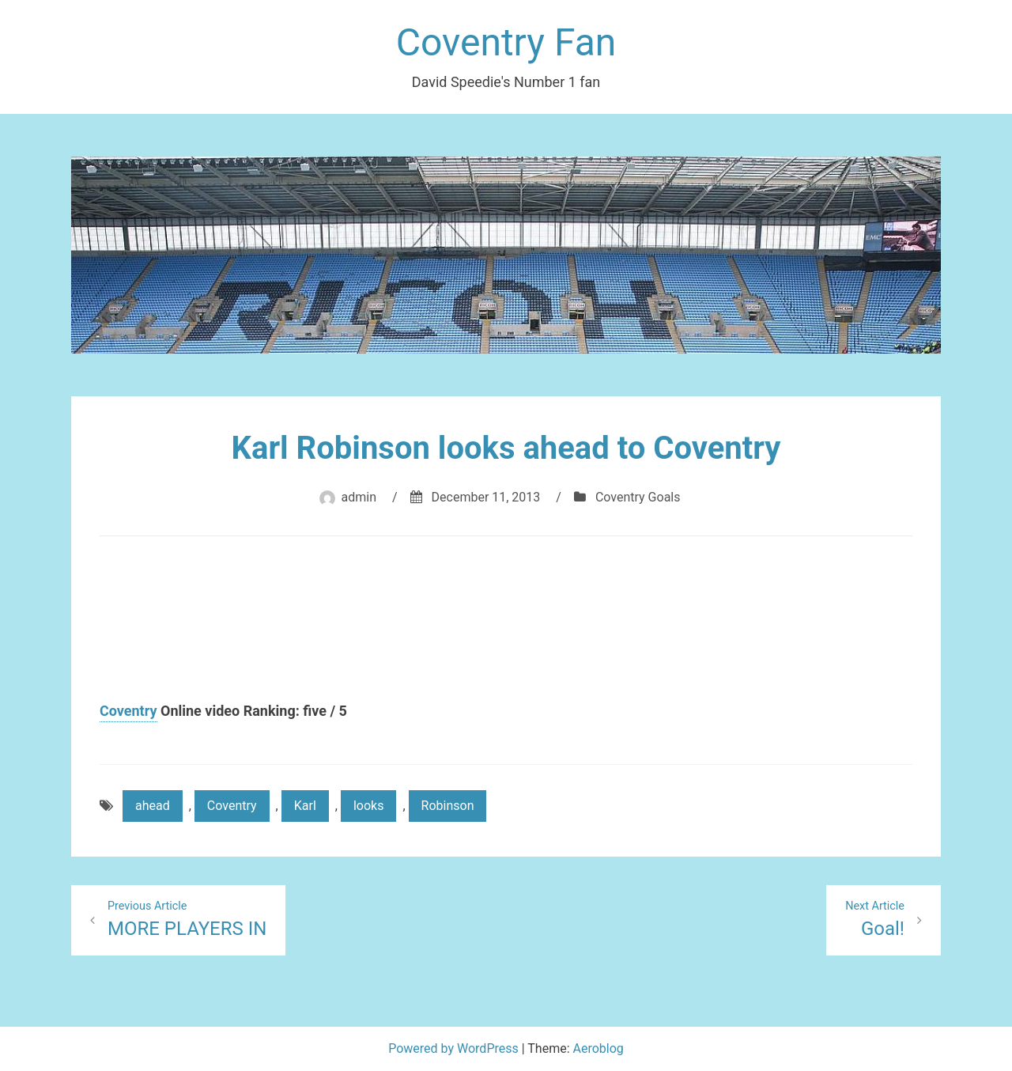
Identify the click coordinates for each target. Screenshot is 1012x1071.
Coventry (128, 710)
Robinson (447, 805)
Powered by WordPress (455, 1048)
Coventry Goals (638, 497)
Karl (305, 805)
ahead (152, 805)
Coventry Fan (506, 42)
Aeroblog (598, 1048)
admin (359, 497)
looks (368, 805)
